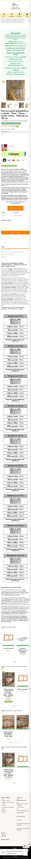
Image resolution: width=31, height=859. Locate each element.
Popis (2, 246)
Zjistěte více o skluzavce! (15, 208)
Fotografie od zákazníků (8, 807)
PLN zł (3, 839)
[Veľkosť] (6, 216)
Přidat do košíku (15, 232)
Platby (3, 809)
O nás (3, 812)
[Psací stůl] (19, 216)
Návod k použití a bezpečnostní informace (12, 252)
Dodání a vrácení (6, 800)
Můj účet (4, 810)
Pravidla (4, 805)
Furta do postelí (8, 648)
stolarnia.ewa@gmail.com (22, 810)
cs (8, 839)
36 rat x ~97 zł (7, 146)
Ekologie (3, 257)
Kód (2, 121)
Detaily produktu (5, 249)
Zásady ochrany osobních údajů (8, 803)
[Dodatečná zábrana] (6, 223)
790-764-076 (21, 807)
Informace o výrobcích (7, 254)
